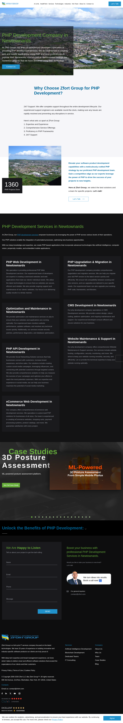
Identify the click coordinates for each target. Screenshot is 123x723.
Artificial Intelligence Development (78, 649)
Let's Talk (115, 4)
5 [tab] (46, 517)
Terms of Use (18, 670)
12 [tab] (71, 517)
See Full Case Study (11, 485)
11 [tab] (68, 517)
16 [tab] (86, 517)
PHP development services (27, 235)
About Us (98, 649)
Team (97, 656)
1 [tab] (31, 517)
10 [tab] (64, 517)
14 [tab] (78, 517)
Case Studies (100, 660)
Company (99, 645)
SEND (47, 611)
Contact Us (90, 4)
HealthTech (43, 4)
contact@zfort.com (78, 594)
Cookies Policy (29, 670)
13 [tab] (75, 517)
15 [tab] (82, 517)
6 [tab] (49, 517)
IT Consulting (70, 660)
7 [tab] (53, 517)
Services (68, 645)
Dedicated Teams (72, 656)
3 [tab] (39, 517)
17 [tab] (89, 517)
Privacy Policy (57, 720)
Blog (97, 664)
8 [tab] (57, 517)
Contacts (5, 685)
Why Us (98, 653)
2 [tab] (35, 517)
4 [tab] (42, 517)
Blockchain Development (74, 653)
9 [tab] (60, 517)
